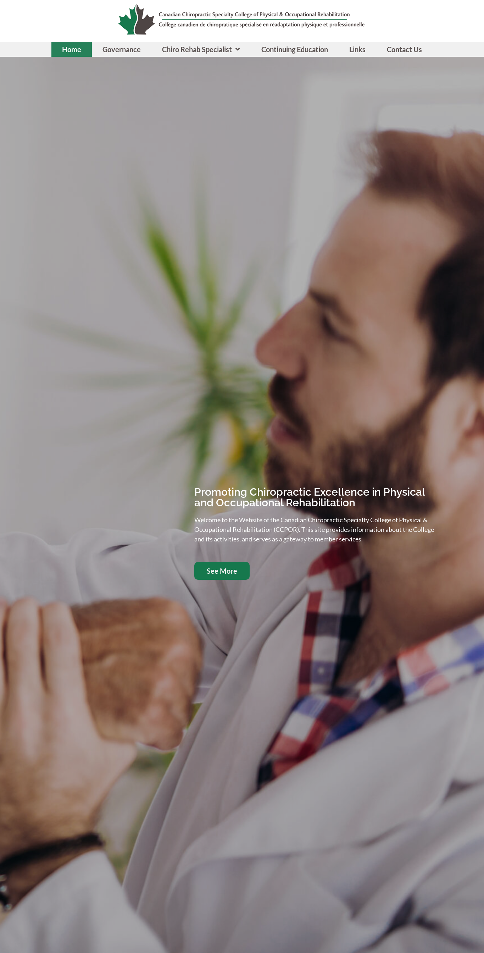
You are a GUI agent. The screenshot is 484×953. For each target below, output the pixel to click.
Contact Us (404, 49)
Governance (121, 49)
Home (71, 49)
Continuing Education (294, 49)
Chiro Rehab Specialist (201, 49)
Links (357, 49)
